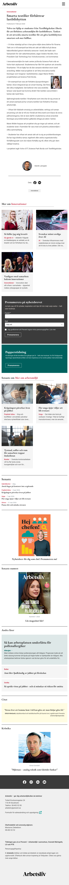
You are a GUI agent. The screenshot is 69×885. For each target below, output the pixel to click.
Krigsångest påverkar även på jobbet (16, 492)
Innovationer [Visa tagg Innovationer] (34, 190)
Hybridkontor (6, 484)
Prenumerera (13, 335)
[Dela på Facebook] (34, 182)
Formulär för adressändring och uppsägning (23, 813)
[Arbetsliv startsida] (34, 874)
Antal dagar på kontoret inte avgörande (17, 486)
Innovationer (11, 12)
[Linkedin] (38, 782)
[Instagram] (31, 782)
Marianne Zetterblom (13, 828)
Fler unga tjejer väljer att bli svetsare (16, 499)
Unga (3, 496)
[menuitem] (18, 4)
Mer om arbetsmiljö (26, 378)
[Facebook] (24, 782)
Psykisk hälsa (6, 490)
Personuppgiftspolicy (13, 849)
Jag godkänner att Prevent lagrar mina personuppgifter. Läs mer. (31, 330)
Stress (4, 502)
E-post (8, 313)
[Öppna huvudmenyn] (63, 4)
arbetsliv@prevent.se (13, 808)
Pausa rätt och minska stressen (14, 505)
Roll (6, 321)
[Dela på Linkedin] (39, 182)
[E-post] (44, 782)
